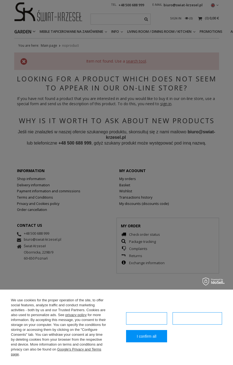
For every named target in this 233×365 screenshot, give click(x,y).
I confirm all (146, 336)
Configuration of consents (197, 318)
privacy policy (76, 315)
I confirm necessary (146, 318)
